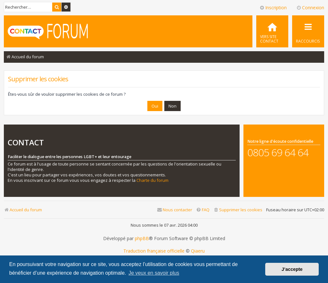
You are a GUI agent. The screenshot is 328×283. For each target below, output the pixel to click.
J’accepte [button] (292, 269)
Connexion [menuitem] (310, 7)
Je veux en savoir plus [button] (153, 273)
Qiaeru (198, 251)
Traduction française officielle (153, 251)
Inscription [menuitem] (273, 7)
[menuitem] (272, 31)
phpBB (142, 238)
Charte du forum (152, 180)
